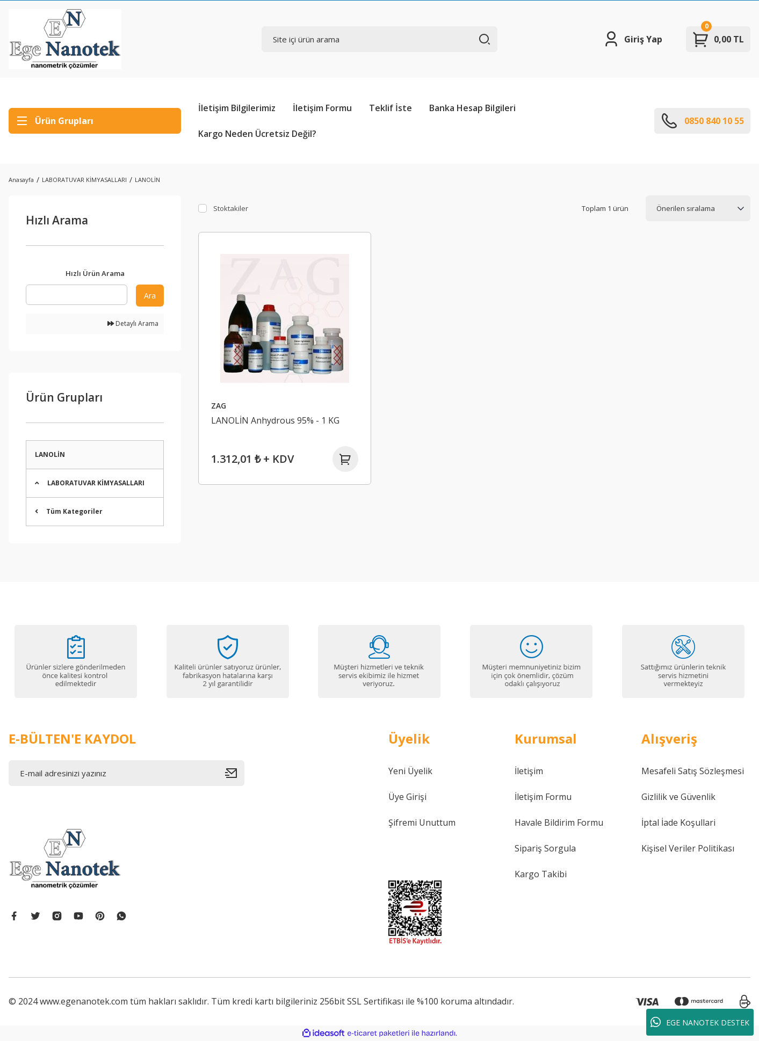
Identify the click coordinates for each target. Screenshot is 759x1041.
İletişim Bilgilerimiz (237, 108)
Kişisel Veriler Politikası (687, 848)
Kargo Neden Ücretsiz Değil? (257, 134)
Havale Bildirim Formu (559, 822)
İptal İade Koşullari (678, 822)
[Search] (379, 39)
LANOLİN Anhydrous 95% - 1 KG (275, 420)
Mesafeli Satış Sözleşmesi (692, 771)
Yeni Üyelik (410, 771)
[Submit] (234, 773)
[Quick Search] (76, 295)
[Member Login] (632, 39)
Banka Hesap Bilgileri (472, 108)
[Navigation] (95, 121)
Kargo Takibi (541, 874)
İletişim (529, 771)
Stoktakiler (230, 208)
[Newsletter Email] (126, 773)
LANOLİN (147, 180)
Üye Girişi (407, 797)
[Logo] (65, 39)
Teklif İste (390, 108)
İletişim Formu (322, 108)
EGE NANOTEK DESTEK (699, 1022)
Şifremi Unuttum (422, 822)
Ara (150, 295)
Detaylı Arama (132, 323)
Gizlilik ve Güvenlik (678, 797)
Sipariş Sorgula (545, 848)
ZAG (218, 406)
